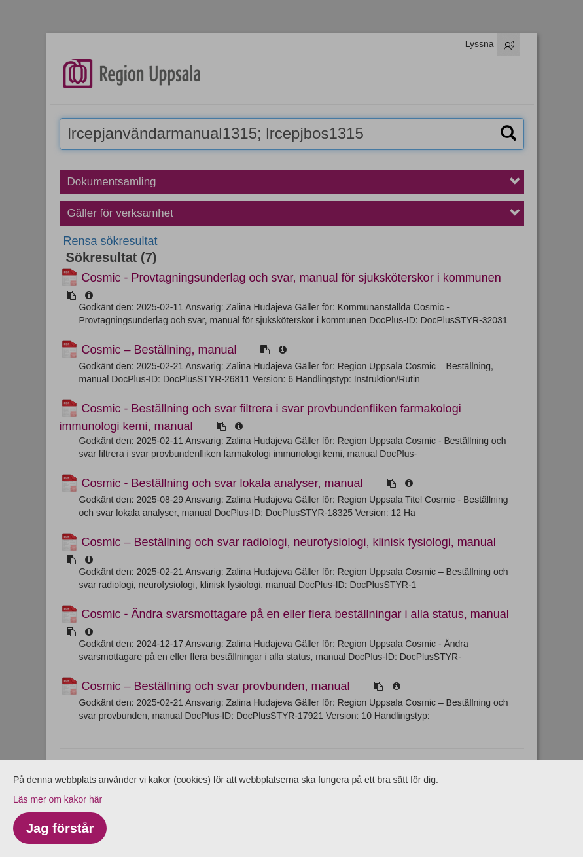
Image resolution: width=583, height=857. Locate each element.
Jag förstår (60, 828)
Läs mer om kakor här (57, 799)
